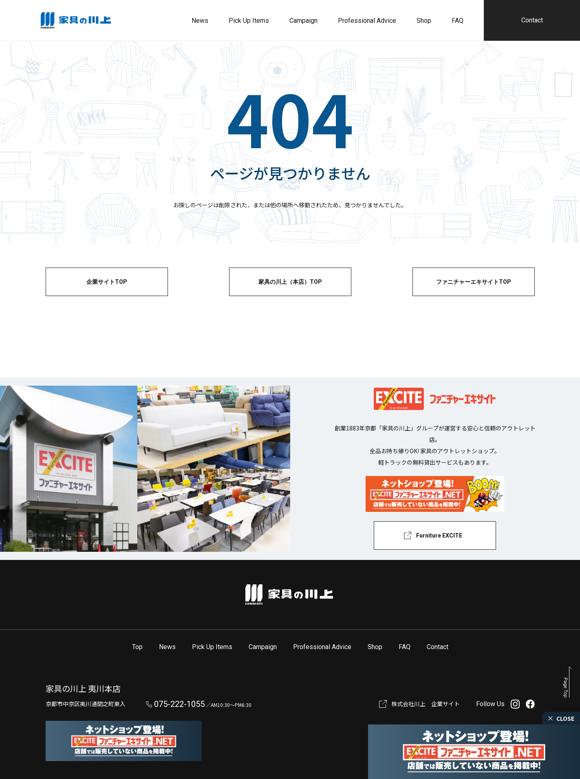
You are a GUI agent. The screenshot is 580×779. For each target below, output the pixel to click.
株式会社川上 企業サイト (425, 704)
